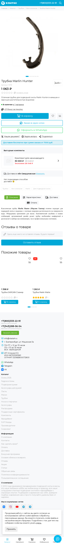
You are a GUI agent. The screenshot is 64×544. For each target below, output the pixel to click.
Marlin (28, 189)
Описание (12, 197)
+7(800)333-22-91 (48, 3)
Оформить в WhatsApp (32, 130)
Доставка (52, 197)
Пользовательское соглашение (15, 478)
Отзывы (4, 461)
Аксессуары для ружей (11, 388)
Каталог (13, 8)
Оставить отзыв (32, 242)
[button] (27, 76)
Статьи (4, 468)
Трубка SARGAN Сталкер (12, 292)
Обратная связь (8, 471)
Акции (4, 464)
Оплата (32, 203)
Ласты (4, 391)
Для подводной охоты (41, 189)
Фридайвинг (6, 419)
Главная (4, 8)
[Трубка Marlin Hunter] (32, 42)
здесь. (38, 523)
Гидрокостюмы (7, 381)
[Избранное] (53, 116)
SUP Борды (6, 422)
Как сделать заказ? (9, 444)
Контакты (5, 440)
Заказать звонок (10, 333)
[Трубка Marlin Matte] (48, 272)
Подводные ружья (9, 384)
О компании (6, 437)
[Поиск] (60, 3)
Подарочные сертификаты (13, 412)
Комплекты (6, 415)
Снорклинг (6, 429)
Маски (4, 395)
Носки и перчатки (9, 402)
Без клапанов (31, 8)
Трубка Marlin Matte (41, 292)
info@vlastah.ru (10, 338)
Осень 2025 (6, 378)
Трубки (21, 8)
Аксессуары (6, 405)
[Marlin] (58, 82)
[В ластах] (9, 3)
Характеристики (32, 197)
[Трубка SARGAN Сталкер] (16, 272)
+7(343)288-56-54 (11, 326)
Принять (11, 529)
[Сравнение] (60, 116)
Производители (8, 426)
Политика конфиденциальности (15, 475)
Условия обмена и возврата (13, 457)
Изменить (40, 174)
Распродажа (6, 408)
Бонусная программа (10, 454)
